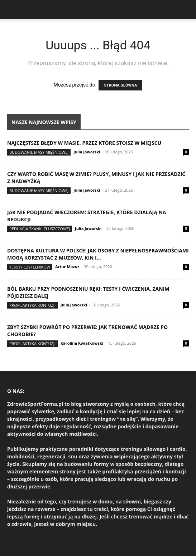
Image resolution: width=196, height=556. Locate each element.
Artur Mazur (67, 266)
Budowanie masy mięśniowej (38, 152)
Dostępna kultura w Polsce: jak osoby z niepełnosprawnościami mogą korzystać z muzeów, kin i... (98, 254)
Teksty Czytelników (29, 267)
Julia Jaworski (86, 151)
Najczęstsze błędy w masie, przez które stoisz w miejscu (84, 142)
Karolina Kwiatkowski (82, 343)
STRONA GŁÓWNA (120, 85)
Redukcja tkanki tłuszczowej (39, 228)
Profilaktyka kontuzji (32, 305)
